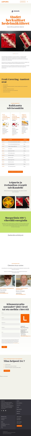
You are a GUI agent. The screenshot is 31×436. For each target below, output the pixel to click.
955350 (3, 153)
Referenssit (18, 413)
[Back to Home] (6, 1)
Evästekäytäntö (9, 432)
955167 (3, 146)
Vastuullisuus (3, 423)
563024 (3, 155)
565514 (3, 164)
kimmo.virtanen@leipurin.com (21, 294)
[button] (15, 53)
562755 (3, 148)
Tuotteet (18, 407)
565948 (3, 144)
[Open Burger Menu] (27, 1)
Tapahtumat (18, 411)
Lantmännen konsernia (8, 433)
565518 (3, 166)
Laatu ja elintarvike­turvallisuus (5, 424)
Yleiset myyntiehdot (13, 432)
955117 (3, 157)
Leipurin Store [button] (23, 1)
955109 (3, 159)
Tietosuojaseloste (5, 432)
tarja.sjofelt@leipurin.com (4, 293)
